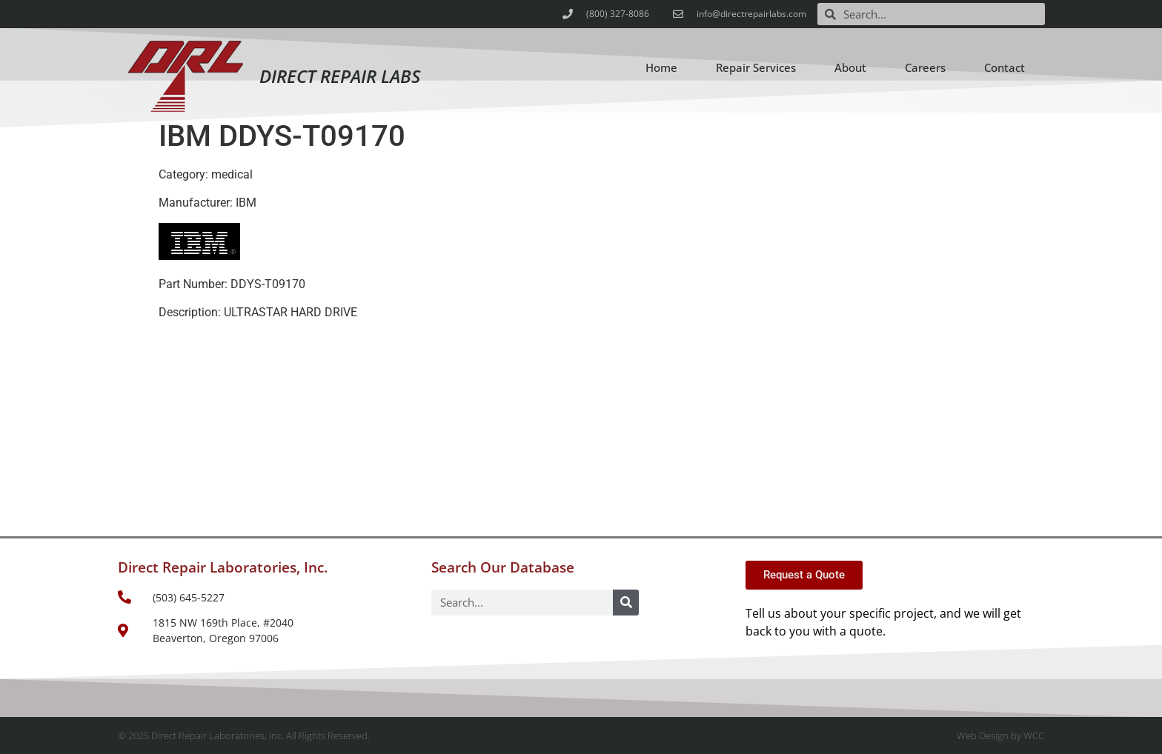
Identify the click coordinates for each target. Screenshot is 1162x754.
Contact (1004, 67)
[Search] (626, 602)
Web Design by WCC (1000, 735)
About (850, 67)
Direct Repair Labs (339, 76)
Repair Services (756, 67)
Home (661, 67)
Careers (925, 67)
